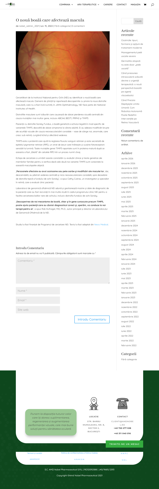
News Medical (101, 224)
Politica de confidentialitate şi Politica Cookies (79, 453)
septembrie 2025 (130, 182)
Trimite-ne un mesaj (124, 444)
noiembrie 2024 (129, 230)
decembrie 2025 (129, 168)
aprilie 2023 (127, 283)
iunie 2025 (126, 196)
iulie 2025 (126, 192)
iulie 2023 (126, 268)
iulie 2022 (126, 326)
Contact (122, 4)
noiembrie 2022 (129, 307)
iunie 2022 (126, 331)
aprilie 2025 (127, 206)
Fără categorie (62, 26)
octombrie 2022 (129, 311)
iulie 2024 (126, 249)
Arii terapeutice (86, 4)
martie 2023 (127, 287)
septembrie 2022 (130, 316)
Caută (138, 21)
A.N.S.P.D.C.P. (35, 459)
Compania (64, 4)
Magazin (135, 4)
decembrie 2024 (129, 225)
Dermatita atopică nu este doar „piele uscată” (131, 65)
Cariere (108, 4)
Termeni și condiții (34, 453)
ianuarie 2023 (128, 297)
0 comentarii (78, 26)
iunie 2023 (126, 273)
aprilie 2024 (127, 254)
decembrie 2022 (129, 302)
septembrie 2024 (130, 240)
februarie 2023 (128, 292)
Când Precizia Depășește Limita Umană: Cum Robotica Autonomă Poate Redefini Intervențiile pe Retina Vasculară (131, 111)
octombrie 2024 (129, 235)
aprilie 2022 (127, 335)
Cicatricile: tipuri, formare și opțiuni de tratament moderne (132, 44)
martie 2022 (127, 340)
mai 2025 (126, 201)
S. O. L (124, 460)
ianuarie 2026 (128, 163)
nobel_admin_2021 (29, 26)
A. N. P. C (124, 453)
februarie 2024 (128, 259)
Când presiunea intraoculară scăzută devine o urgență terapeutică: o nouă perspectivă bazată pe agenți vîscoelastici (132, 84)
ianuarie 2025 (128, 220)
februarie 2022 (128, 345)
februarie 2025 (128, 216)
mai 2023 (126, 278)
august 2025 (127, 187)
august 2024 (127, 244)
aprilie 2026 (127, 158)
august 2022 (127, 321)
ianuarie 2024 (128, 263)
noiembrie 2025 (129, 172)
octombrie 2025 (129, 177)
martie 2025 (127, 211)
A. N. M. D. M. (79, 459)
